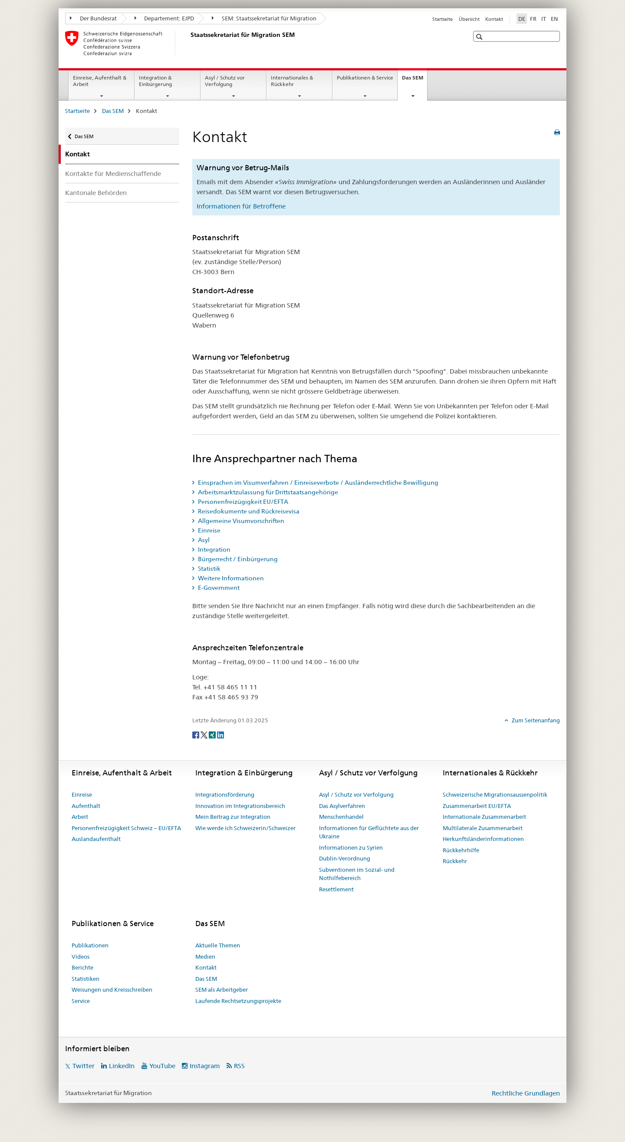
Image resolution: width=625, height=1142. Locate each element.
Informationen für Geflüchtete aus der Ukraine (369, 832)
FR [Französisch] (533, 18)
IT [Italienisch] (543, 18)
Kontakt (494, 19)
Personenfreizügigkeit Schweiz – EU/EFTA (126, 827)
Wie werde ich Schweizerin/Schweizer (245, 827)
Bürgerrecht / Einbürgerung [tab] (237, 559)
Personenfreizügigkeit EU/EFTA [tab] (242, 501)
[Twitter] (205, 734)
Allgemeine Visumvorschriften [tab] (240, 520)
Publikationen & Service (365, 77)
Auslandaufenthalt (96, 838)
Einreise (82, 794)
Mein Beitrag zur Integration (232, 816)
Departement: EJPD (164, 18)
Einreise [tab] (208, 530)
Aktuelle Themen (217, 945)
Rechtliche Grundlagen (526, 1093)
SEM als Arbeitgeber (221, 989)
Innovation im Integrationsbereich (240, 805)
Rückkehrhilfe (461, 850)
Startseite (442, 19)
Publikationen (90, 945)
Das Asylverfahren (342, 805)
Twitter (83, 1066)
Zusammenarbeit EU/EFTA (477, 805)
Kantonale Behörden (96, 193)
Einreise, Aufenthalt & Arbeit (99, 80)
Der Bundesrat (93, 18)
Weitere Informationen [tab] (230, 578)
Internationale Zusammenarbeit (484, 816)
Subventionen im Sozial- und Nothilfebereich (357, 874)
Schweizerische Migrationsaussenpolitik (495, 794)
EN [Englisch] (554, 18)
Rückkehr (455, 860)
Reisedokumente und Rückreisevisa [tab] (248, 511)
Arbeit (80, 816)
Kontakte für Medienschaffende (113, 173)
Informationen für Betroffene (241, 206)
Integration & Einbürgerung (155, 80)
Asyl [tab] (203, 539)
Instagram (205, 1066)
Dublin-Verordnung (344, 858)
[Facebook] (196, 734)
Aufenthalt (86, 805)
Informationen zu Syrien (351, 847)
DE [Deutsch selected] (521, 18)
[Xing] (213, 734)
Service (81, 1000)
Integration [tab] (213, 549)
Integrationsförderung (224, 794)
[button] (480, 36)
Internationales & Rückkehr (292, 80)
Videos (80, 956)
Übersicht (469, 19)
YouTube (162, 1066)
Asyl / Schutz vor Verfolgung (225, 80)
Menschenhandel (341, 816)
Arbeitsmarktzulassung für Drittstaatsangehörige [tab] (267, 492)
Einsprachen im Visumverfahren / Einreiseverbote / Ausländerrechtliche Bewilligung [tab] (317, 482)
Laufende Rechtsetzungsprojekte (238, 1000)
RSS (239, 1066)
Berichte (82, 967)
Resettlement (336, 889)
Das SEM (414, 80)
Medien (205, 956)
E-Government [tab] (218, 587)
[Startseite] (188, 43)
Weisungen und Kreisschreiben (112, 989)
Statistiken (85, 978)
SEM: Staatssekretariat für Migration (264, 18)
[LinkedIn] (220, 734)
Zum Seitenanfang (535, 720)
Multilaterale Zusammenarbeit (483, 827)
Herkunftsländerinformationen (483, 838)
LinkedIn (122, 1066)
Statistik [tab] (208, 568)
